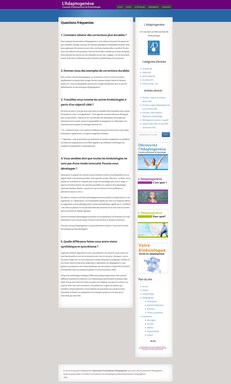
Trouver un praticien (155, 313)
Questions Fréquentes (155, 305)
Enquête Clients (153, 331)
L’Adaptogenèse (153, 7)
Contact (150, 335)
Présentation (152, 301)
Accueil (120, 7)
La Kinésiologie (140, 7)
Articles (128, 7)
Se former (150, 309)
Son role (150, 324)
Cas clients (146, 80)
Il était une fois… (148, 84)
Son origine (151, 320)
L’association (166, 7)
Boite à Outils (147, 76)
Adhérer (150, 328)
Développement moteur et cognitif (155, 120)
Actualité (145, 69)
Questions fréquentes (77, 22)
